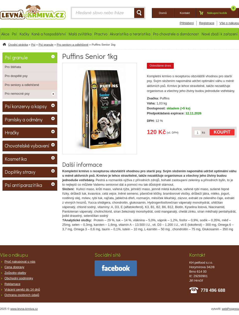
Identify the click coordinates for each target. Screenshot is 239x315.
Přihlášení (187, 23)
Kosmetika (16, 159)
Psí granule (46, 44)
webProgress (230, 309)
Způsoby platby (15, 273)
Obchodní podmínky (18, 278)
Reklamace (12, 284)
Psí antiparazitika (23, 185)
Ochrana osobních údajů (21, 295)
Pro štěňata (13, 67)
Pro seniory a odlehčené (72, 44)
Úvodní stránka (18, 44)
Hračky (12, 132)
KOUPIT (222, 132)
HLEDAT (139, 13)
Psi (33, 44)
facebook (116, 268)
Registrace (206, 23)
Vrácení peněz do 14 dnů (22, 289)
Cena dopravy (14, 267)
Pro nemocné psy (17, 93)
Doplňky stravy (20, 171)
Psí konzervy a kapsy (26, 106)
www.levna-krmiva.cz (24, 309)
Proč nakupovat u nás (19, 261)
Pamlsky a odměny (24, 119)
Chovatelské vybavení (27, 145)
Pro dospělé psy (16, 76)
